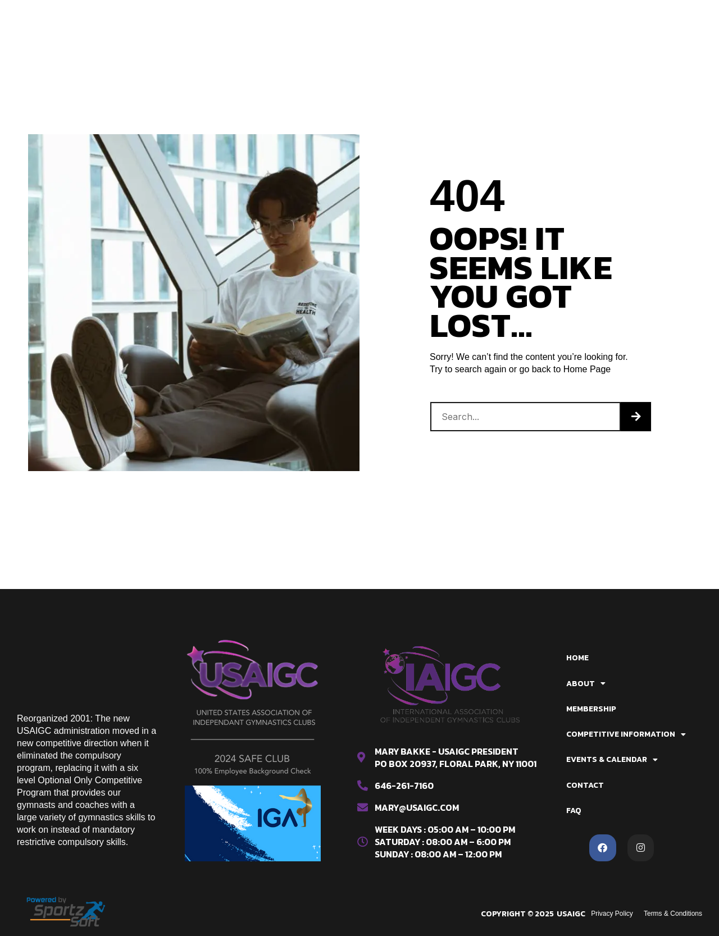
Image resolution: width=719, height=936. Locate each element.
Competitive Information (439, 14)
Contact (398, 35)
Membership (335, 14)
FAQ (442, 35)
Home (222, 14)
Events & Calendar (318, 35)
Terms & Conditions (673, 913)
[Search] (636, 416)
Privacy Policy (611, 913)
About (272, 14)
